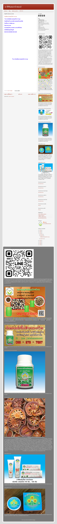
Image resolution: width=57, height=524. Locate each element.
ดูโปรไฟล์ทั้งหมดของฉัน (47, 223)
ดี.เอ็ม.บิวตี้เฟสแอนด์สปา (42, 214)
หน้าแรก (5, 11)
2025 (40, 230)
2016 (40, 244)
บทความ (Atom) (11, 96)
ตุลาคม (41, 234)
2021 (40, 240)
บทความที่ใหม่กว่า (8, 94)
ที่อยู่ (9, 11)
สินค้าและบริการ (15, 11)
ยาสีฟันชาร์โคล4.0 (41, 215)
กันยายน (41, 235)
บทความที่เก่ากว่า (32, 94)
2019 (40, 243)
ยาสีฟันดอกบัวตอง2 (13, 7)
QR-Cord (21, 10)
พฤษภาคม (42, 238)
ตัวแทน (39, 205)
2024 (40, 231)
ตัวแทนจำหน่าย (40, 183)
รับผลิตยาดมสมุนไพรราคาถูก (10, 16)
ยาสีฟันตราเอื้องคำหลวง (42, 216)
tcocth (45, 222)
